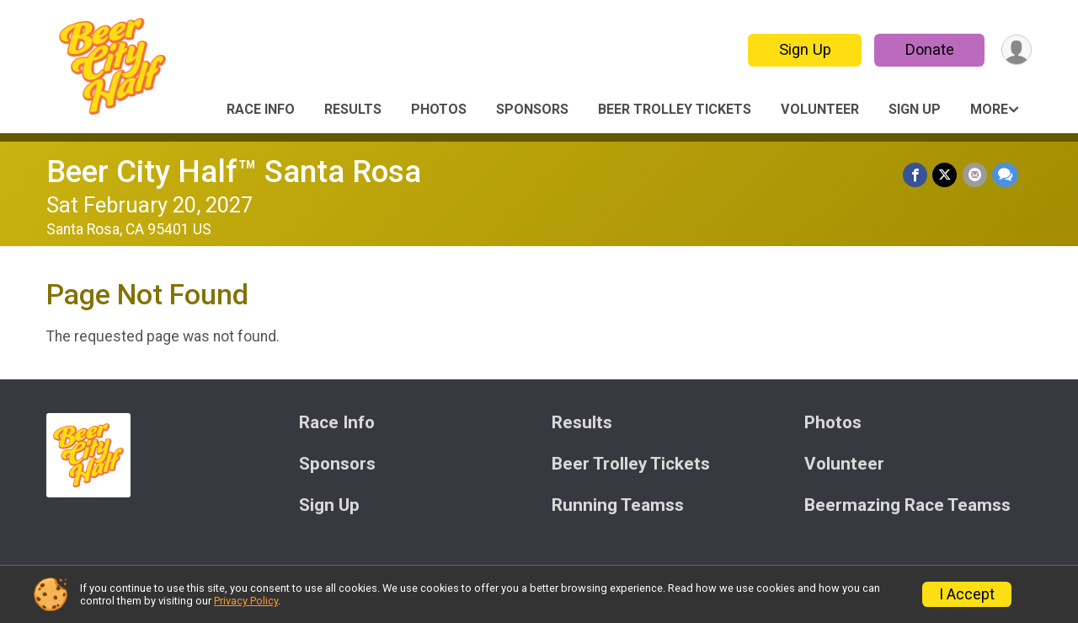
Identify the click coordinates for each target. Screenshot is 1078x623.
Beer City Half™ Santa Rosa (233, 171)
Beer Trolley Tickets (674, 109)
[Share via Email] (975, 175)
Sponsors (532, 109)
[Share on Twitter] (945, 175)
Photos (439, 109)
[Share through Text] (1005, 175)
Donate (929, 49)
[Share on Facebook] (916, 175)
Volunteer (820, 109)
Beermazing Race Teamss (907, 505)
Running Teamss (618, 505)
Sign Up (804, 49)
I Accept (967, 594)
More (989, 109)
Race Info (261, 109)
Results (353, 109)
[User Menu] (1016, 50)
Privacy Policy (246, 600)
